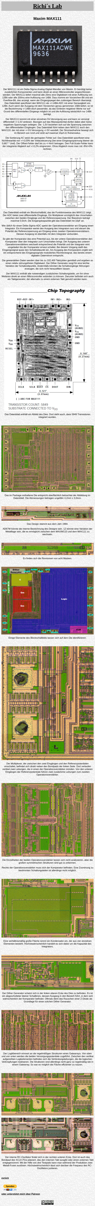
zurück (5, 1178)
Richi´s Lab (47, 6)
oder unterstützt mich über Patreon (20, 1194)
